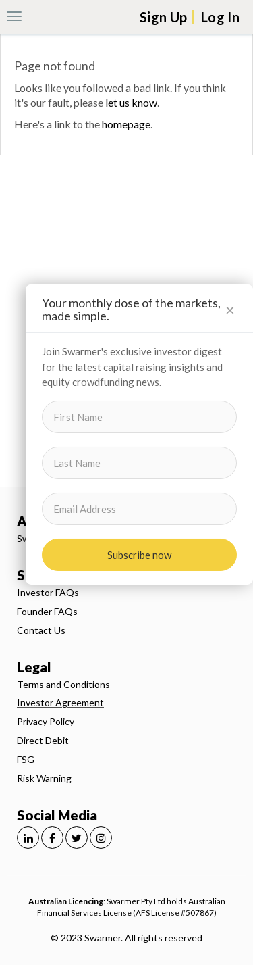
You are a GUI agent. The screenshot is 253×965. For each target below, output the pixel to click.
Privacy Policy (45, 721)
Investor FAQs (48, 592)
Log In (220, 17)
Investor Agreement (60, 702)
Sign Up (163, 17)
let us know (131, 102)
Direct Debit (43, 740)
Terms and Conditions (63, 684)
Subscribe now (139, 555)
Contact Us (41, 630)
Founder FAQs (47, 611)
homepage (126, 124)
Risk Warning (44, 778)
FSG (25, 759)
